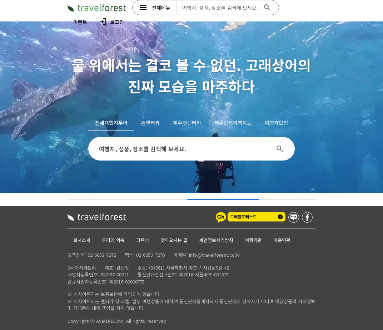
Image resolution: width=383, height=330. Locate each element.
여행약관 (253, 240)
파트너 (142, 240)
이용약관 (281, 240)
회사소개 (81, 240)
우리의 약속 (113, 240)
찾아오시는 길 (174, 240)
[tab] (111, 122)
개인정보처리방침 (216, 240)
